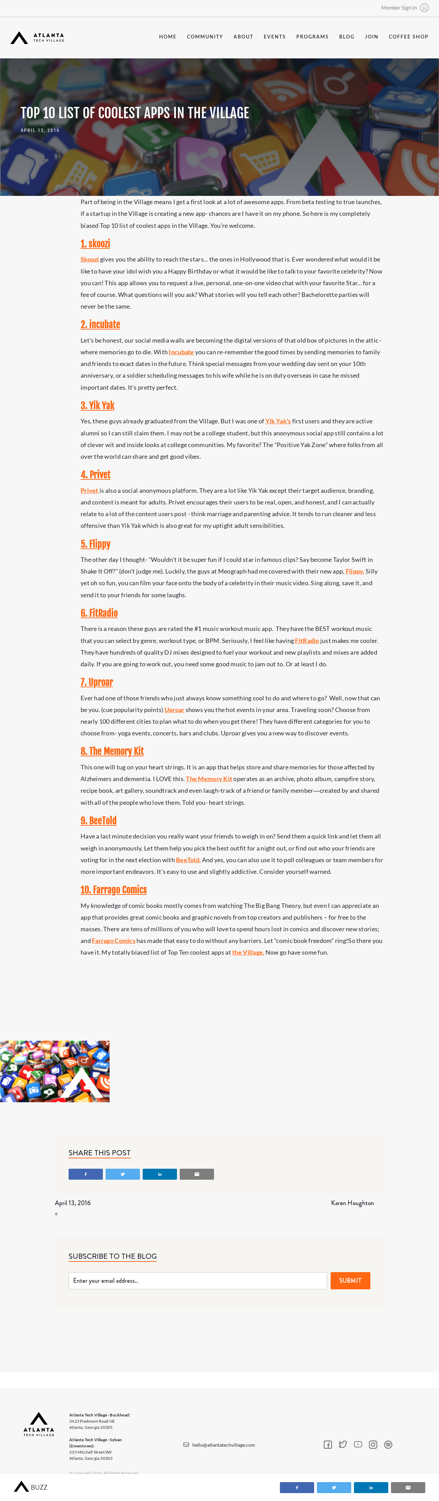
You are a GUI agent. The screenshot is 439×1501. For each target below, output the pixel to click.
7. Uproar (97, 682)
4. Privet (95, 474)
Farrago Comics (113, 940)
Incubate (181, 352)
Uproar (175, 709)
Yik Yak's (278, 421)
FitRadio (307, 640)
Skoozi (90, 259)
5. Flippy (95, 544)
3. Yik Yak (97, 405)
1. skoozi (95, 243)
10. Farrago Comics (114, 890)
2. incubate (100, 324)
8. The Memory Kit (112, 751)
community (205, 37)
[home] (37, 37)
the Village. (248, 952)
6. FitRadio (99, 613)
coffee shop (409, 37)
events (275, 37)
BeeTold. (188, 860)
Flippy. (355, 571)
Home (168, 37)
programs (312, 37)
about (243, 37)
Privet (90, 490)
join (372, 37)
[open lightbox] (55, 1071)
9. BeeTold (99, 820)
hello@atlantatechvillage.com (223, 1445)
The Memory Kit (209, 778)
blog (347, 37)
